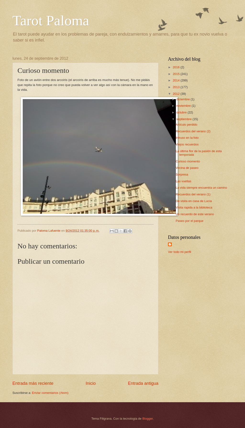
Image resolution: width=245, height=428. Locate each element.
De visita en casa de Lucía (194, 201)
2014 (176, 80)
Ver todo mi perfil (179, 252)
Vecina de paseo (187, 168)
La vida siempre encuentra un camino (201, 187)
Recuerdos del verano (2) (193, 131)
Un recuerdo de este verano (195, 214)
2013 (176, 87)
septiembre (184, 119)
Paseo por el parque (189, 221)
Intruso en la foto (187, 137)
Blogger (147, 418)
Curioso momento (188, 161)
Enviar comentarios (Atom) (50, 393)
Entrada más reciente (32, 383)
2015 (176, 74)
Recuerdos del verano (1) (193, 194)
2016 (176, 67)
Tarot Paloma (50, 20)
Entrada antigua (143, 383)
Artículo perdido (186, 124)
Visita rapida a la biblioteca (194, 207)
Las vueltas (183, 181)
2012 (176, 94)
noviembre (184, 105)
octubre (182, 112)
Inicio (91, 383)
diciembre (183, 99)
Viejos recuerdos (187, 144)
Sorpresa (182, 174)
